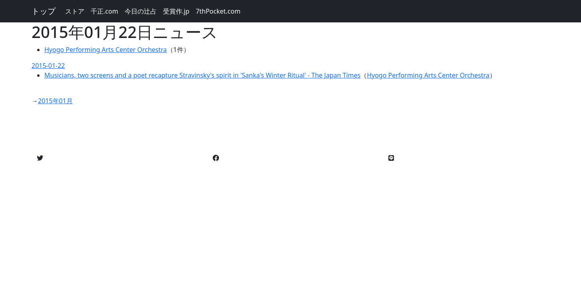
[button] (40, 158)
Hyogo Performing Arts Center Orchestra (105, 49)
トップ (44, 11)
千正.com (104, 11)
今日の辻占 (141, 11)
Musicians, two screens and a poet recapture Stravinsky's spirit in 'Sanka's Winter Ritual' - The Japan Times (202, 75)
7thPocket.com (218, 11)
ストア (74, 11)
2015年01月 (55, 100)
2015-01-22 (48, 65)
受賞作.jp (176, 11)
